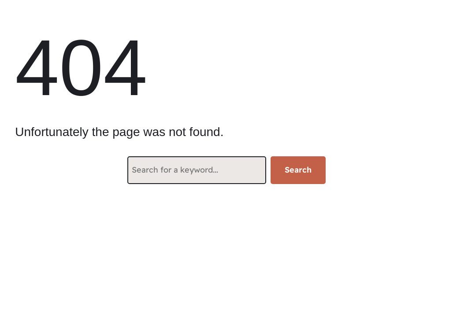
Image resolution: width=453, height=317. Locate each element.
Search (298, 170)
